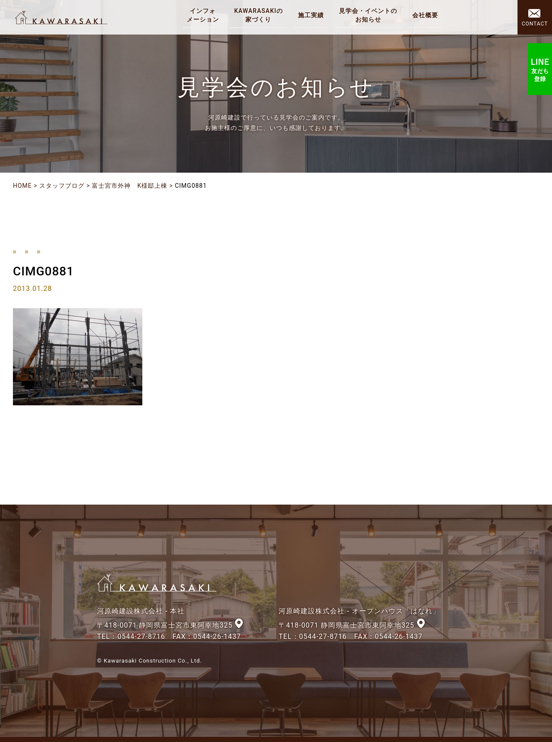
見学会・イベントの (368, 15)
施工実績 (311, 15)
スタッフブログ (62, 185)
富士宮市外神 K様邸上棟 (129, 185)
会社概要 (425, 15)
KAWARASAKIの (258, 15)
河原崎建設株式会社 (61, 17)
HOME (22, 185)
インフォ (203, 15)
